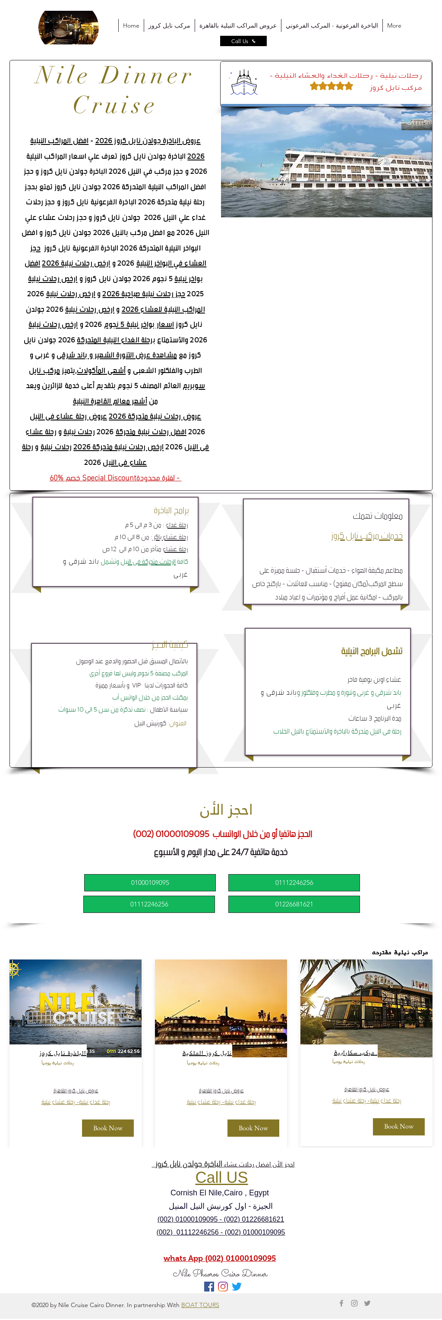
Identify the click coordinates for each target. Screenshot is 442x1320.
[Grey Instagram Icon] (354, 1303)
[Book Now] (108, 1128)
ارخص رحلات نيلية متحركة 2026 (118, 446)
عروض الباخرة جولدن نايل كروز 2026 (148, 140)
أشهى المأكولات (101, 370)
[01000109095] (150, 882)
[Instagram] (223, 1287)
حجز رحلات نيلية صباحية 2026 (143, 293)
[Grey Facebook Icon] (341, 1303)
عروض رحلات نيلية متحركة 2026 (155, 416)
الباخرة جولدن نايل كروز (188, 1162)
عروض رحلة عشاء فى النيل (68, 416)
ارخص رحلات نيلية (52, 278)
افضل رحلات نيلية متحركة (151, 431)
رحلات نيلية (79, 431)
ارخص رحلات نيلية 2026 (76, 263)
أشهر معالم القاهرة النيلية (110, 401)
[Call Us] (243, 41)
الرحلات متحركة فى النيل (148, 561)
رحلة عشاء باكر (170, 536)
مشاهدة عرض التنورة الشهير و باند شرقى (117, 354)
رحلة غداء (177, 524)
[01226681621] (294, 904)
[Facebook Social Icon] (209, 1287)
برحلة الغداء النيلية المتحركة (116, 339)
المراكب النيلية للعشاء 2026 (163, 309)
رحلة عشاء (175, 548)
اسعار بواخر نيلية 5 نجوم (139, 324)
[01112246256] (149, 904)
